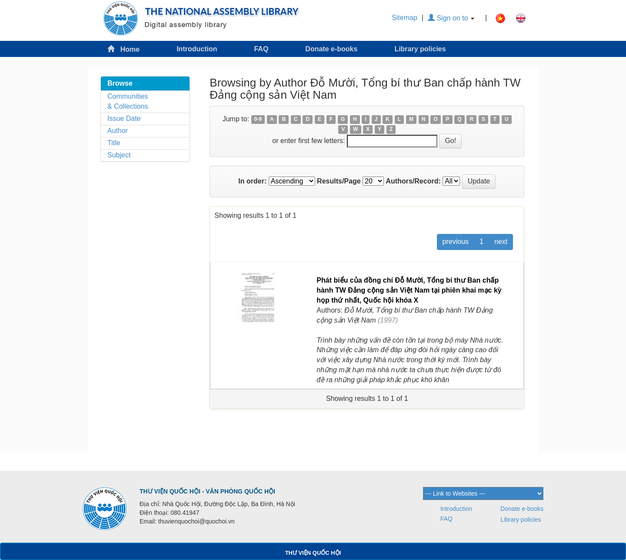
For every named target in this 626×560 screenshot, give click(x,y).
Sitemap (404, 17)
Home (123, 49)
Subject (118, 155)
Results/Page (338, 181)
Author (117, 130)
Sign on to (451, 18)
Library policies (420, 49)
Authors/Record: (413, 181)
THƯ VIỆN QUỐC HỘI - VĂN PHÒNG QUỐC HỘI (207, 491)
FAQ (261, 49)
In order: (252, 181)
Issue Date (123, 118)
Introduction (196, 49)
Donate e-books (331, 49)
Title (113, 143)
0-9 (258, 120)
